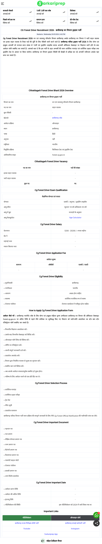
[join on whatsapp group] (96, 515)
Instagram (75, 529)
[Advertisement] (51, 72)
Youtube (26, 529)
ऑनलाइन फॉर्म (75, 518)
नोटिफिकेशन (27, 518)
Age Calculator (75, 217)
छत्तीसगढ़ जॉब (57, 118)
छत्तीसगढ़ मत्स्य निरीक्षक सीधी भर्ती (27, 523)
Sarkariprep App (51, 534)
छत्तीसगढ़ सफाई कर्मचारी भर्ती (75, 523)
